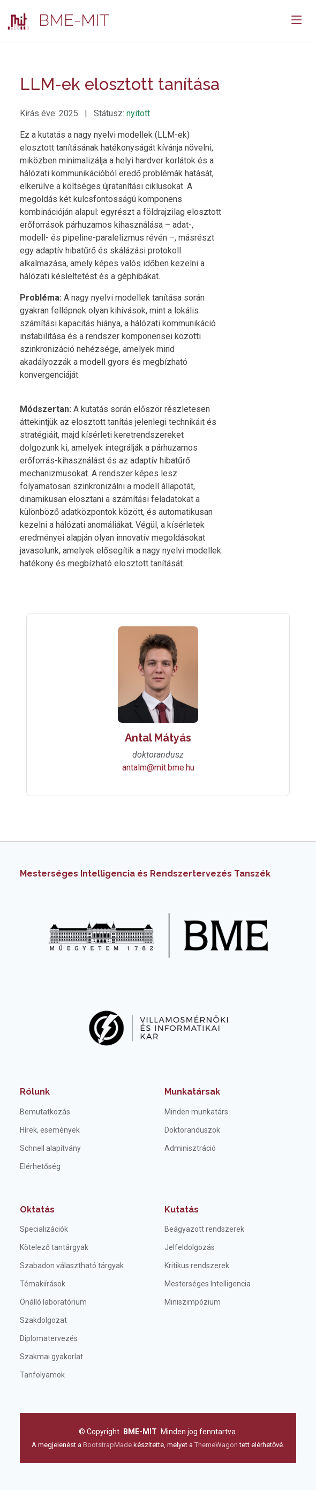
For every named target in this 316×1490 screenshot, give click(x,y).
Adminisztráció (190, 1148)
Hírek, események (50, 1130)
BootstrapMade (107, 1445)
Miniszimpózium (192, 1302)
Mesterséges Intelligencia (207, 1283)
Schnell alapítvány (50, 1148)
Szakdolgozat (43, 1320)
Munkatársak (192, 1092)
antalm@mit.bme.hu (158, 767)
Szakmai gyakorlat (51, 1356)
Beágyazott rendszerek (204, 1229)
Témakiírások (42, 1283)
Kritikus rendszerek (196, 1265)
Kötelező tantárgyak (54, 1247)
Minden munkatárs (196, 1111)
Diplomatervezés (49, 1338)
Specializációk (44, 1229)
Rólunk (35, 1092)
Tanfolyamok (42, 1375)
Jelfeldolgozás (189, 1247)
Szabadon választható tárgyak (72, 1265)
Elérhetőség (40, 1166)
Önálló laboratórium (53, 1302)
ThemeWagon (216, 1445)
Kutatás (181, 1209)
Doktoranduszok (192, 1130)
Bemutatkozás (45, 1111)
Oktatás (37, 1209)
